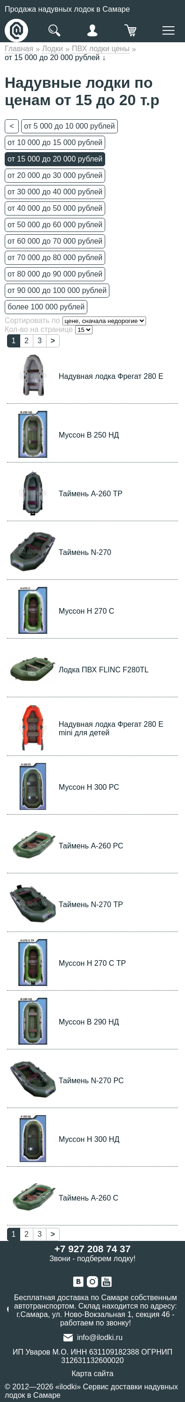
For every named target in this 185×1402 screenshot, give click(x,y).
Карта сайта (92, 1374)
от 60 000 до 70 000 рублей (55, 241)
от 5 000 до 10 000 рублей (69, 126)
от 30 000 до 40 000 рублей (55, 192)
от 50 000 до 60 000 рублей (55, 225)
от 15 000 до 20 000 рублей (55, 159)
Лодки (52, 49)
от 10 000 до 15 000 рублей (55, 142)
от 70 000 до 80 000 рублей (55, 258)
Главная (19, 49)
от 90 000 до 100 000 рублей (57, 290)
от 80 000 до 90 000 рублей (55, 274)
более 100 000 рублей (46, 307)
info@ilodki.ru (100, 1337)
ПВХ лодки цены (101, 49)
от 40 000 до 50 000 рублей (55, 208)
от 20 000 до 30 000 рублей (55, 175)
